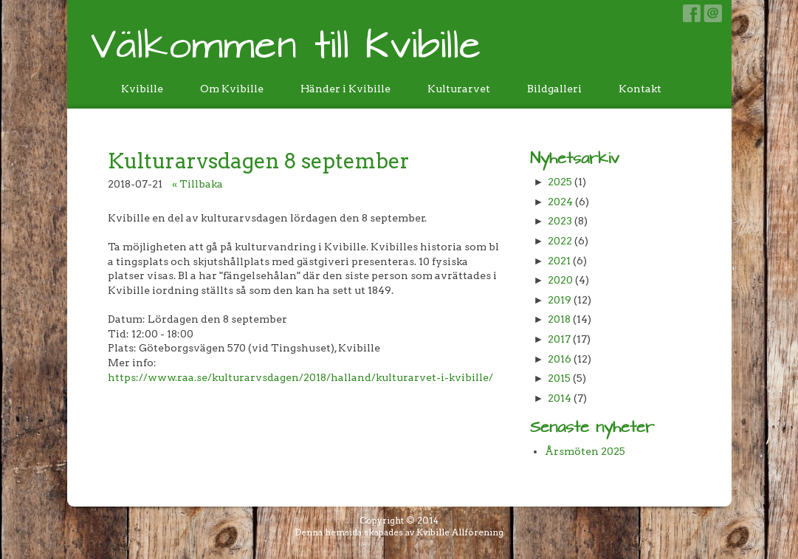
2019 (559, 300)
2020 (560, 280)
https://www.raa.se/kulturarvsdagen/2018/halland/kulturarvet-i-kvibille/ (300, 377)
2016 (559, 359)
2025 (560, 182)
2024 (560, 202)
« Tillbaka (197, 184)
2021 (559, 261)
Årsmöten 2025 (585, 451)
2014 (559, 398)
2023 (560, 221)
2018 (559, 319)
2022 (560, 241)
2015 (559, 378)
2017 (559, 339)
